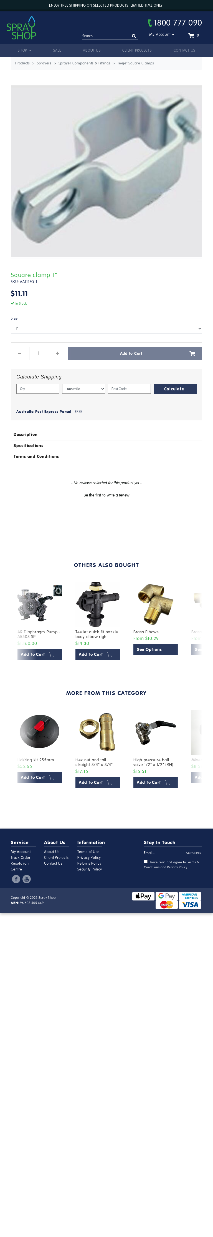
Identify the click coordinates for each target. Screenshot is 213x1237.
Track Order (20, 857)
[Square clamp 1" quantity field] (38, 353)
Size (14, 318)
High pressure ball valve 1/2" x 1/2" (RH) (153, 762)
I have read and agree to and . (171, 864)
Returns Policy (89, 863)
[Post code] (129, 389)
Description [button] (25, 434)
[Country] (83, 389)
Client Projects (136, 50)
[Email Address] (165, 853)
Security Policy (89, 869)
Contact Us (185, 50)
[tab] (106, 434)
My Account (160, 34)
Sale (57, 50)
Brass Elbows (146, 631)
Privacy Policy (89, 857)
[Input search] (110, 36)
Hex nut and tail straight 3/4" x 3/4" (94, 762)
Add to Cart (158, 353)
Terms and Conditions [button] (36, 456)
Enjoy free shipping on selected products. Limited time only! (106, 5)
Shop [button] (23, 50)
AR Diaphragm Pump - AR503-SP (38, 634)
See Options (149, 649)
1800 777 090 (175, 23)
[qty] (37, 389)
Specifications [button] (29, 445)
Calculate (174, 389)
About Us (91, 50)
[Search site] (134, 36)
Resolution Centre (20, 866)
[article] (40, 622)
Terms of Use (88, 852)
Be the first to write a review (106, 495)
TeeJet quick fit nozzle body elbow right (96, 634)
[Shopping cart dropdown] (194, 35)
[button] (106, 494)
